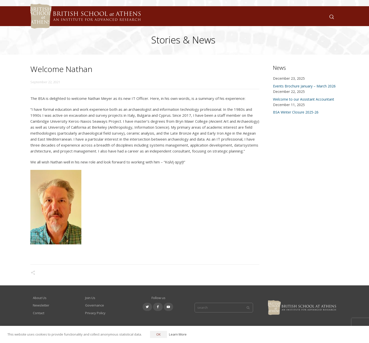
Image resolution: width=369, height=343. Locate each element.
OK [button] (158, 334)
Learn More (178, 334)
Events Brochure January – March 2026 (304, 86)
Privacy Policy (95, 313)
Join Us (90, 298)
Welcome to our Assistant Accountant (303, 99)
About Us (40, 298)
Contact (38, 313)
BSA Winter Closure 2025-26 (295, 112)
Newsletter (41, 305)
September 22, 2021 (45, 82)
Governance (94, 305)
